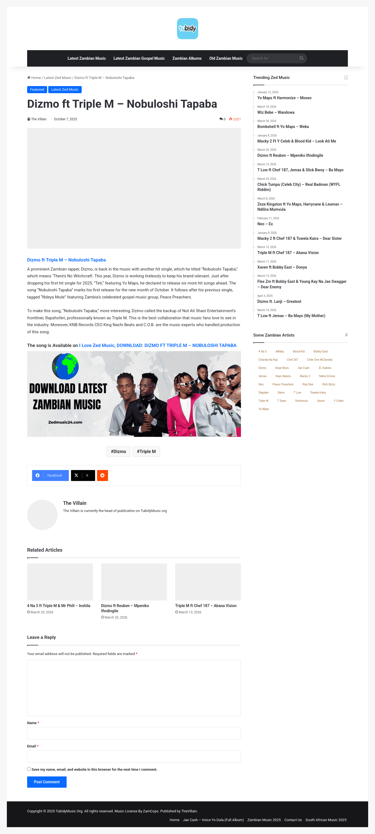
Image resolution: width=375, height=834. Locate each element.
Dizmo (119, 451)
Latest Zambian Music (87, 58)
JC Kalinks (325, 367)
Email (33, 743)
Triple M (148, 451)
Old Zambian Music (226, 58)
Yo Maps (263, 409)
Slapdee (263, 392)
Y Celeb (338, 400)
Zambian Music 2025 (264, 817)
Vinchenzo (301, 400)
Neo (260, 384)
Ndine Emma (327, 376)
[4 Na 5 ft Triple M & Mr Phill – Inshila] (60, 579)
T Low (297, 392)
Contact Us (293, 817)
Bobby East (321, 351)
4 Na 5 (262, 351)
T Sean (281, 400)
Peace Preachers (283, 384)
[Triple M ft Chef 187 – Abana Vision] (208, 579)
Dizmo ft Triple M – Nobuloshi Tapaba (66, 260)
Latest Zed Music (58, 78)
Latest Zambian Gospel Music (139, 58)
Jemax (262, 376)
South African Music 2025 (326, 817)
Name (33, 720)
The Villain (39, 119)
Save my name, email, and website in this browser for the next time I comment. (94, 767)
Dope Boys (282, 367)
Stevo (281, 392)
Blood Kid (299, 351)
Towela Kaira (318, 392)
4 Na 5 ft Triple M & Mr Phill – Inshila (58, 603)
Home (34, 78)
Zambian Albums (187, 58)
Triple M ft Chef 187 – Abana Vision (206, 603)
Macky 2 (305, 376)
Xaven (321, 400)
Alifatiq (279, 351)
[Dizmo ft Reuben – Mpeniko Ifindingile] (134, 579)
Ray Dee (308, 384)
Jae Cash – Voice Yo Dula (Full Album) (213, 817)
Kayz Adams (283, 376)
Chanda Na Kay (268, 359)
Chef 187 (292, 359)
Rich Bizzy (328, 384)
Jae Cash (303, 367)
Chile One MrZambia (319, 359)
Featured (37, 89)
